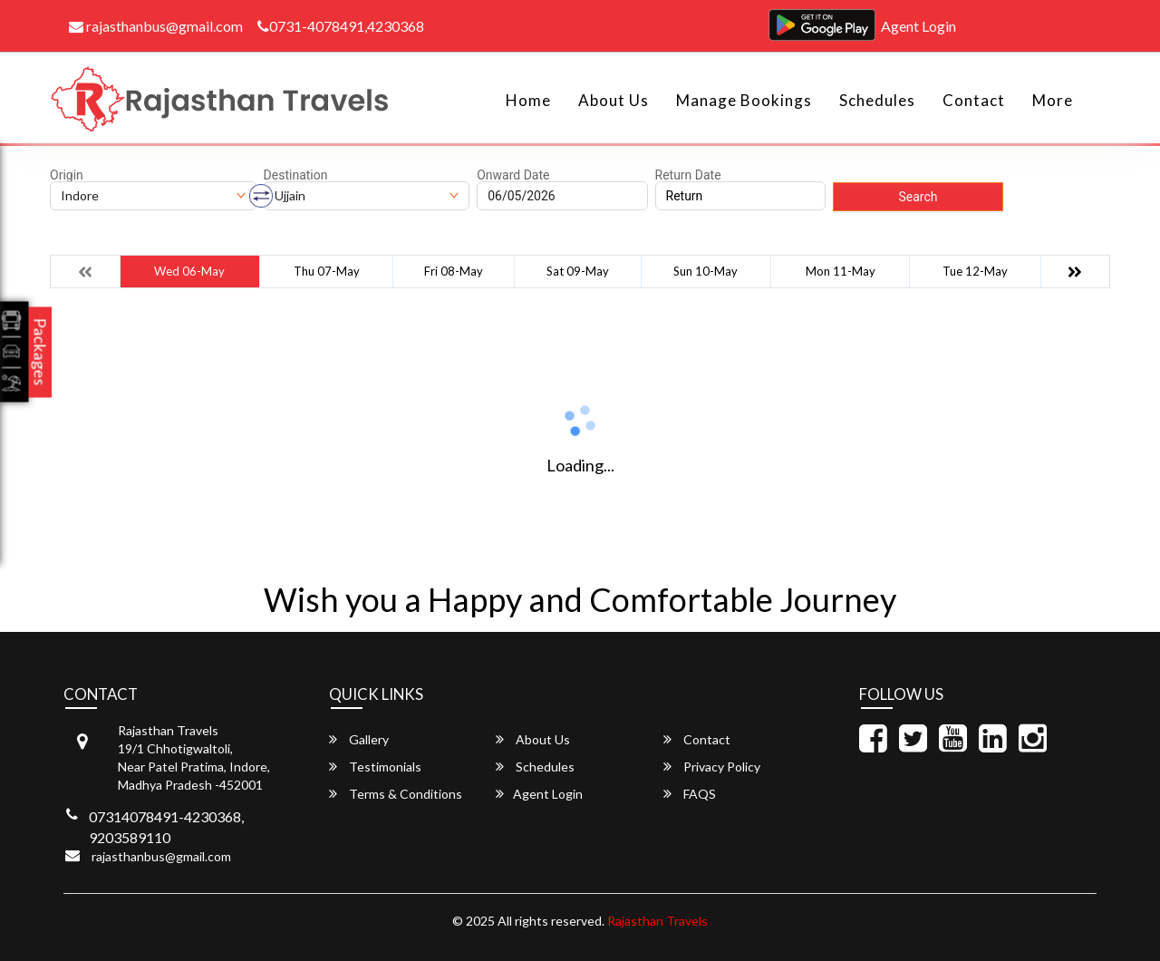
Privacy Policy (711, 766)
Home (528, 100)
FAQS (689, 793)
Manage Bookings (744, 100)
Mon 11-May (840, 271)
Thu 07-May (327, 271)
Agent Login (918, 25)
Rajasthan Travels (657, 920)
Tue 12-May (975, 271)
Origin (66, 175)
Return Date (688, 175)
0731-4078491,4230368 (340, 25)
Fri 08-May (453, 271)
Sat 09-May (577, 271)
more (1052, 100)
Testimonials (375, 766)
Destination (296, 175)
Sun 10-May (705, 271)
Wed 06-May (189, 271)
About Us (613, 100)
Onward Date (513, 175)
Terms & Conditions (395, 793)
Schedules (877, 100)
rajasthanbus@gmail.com (156, 25)
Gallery (359, 739)
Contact (973, 100)
